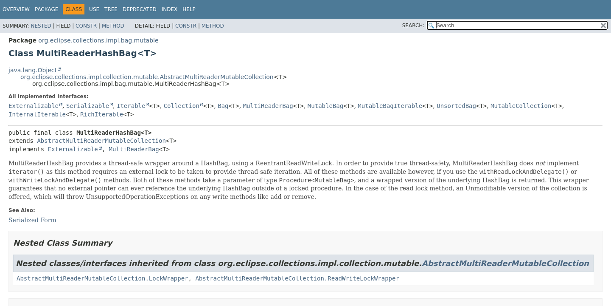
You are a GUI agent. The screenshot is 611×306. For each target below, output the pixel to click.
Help (189, 9)
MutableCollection (520, 105)
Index (170, 9)
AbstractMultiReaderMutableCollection (101, 140)
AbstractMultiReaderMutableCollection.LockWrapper (102, 278)
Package (46, 9)
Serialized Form (32, 220)
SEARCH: (413, 25)
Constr (86, 26)
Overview (16, 9)
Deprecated (140, 9)
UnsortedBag (456, 105)
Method (113, 26)
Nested (41, 26)
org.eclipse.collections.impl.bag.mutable (98, 40)
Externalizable (33, 105)
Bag (223, 105)
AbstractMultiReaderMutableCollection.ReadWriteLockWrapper (297, 278)
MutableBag (325, 105)
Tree (111, 9)
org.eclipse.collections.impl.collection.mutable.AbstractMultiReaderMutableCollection (147, 77)
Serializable (87, 105)
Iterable (131, 105)
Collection (181, 105)
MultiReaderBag (268, 105)
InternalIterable (37, 114)
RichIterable (101, 114)
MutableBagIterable (390, 105)
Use (94, 9)
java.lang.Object (32, 70)
